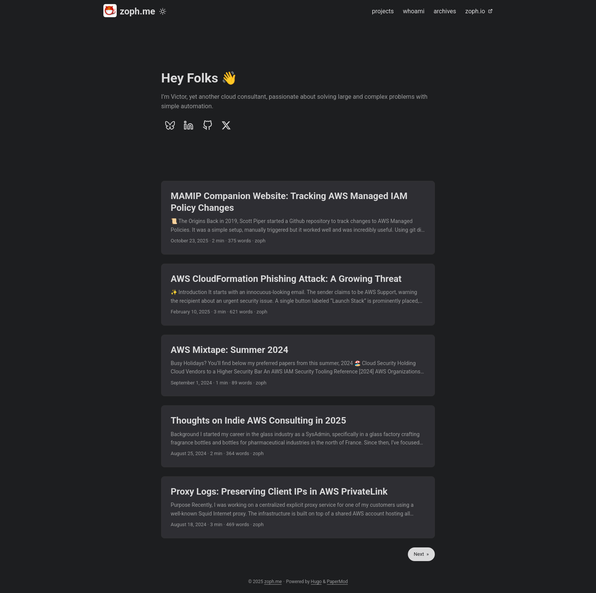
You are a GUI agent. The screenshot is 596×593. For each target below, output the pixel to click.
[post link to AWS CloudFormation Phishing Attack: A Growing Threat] (298, 294)
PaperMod (337, 581)
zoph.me (129, 10)
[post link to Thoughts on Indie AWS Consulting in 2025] (298, 436)
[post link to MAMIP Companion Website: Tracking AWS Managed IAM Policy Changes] (298, 217)
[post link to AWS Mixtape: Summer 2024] (298, 365)
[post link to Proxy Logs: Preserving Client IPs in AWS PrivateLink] (298, 507)
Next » (421, 554)
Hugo (316, 581)
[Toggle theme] (162, 11)
